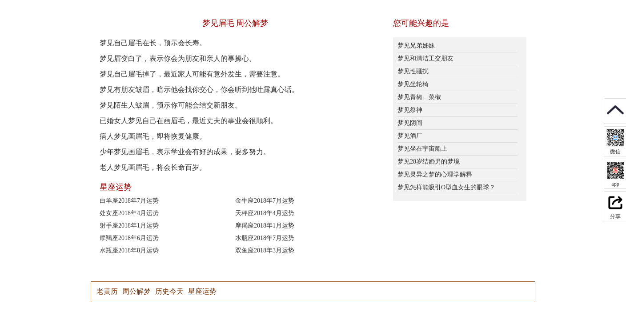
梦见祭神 (409, 110)
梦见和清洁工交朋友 (425, 58)
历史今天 (169, 291)
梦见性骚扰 (413, 71)
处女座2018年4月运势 (129, 213)
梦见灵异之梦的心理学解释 (434, 174)
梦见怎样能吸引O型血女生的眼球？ (446, 187)
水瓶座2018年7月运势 (264, 238)
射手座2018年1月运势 (129, 225)
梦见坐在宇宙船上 (422, 148)
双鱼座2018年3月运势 (264, 250)
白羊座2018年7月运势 (129, 200)
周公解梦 (136, 291)
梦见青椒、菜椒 (419, 97)
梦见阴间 (409, 123)
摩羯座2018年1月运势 (264, 225)
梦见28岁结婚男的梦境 (428, 161)
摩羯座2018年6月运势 (129, 238)
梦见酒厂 (409, 135)
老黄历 (107, 291)
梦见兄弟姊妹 (416, 45)
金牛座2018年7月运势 (264, 200)
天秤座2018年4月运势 (264, 213)
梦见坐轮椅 (413, 84)
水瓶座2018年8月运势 (129, 250)
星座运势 (202, 291)
